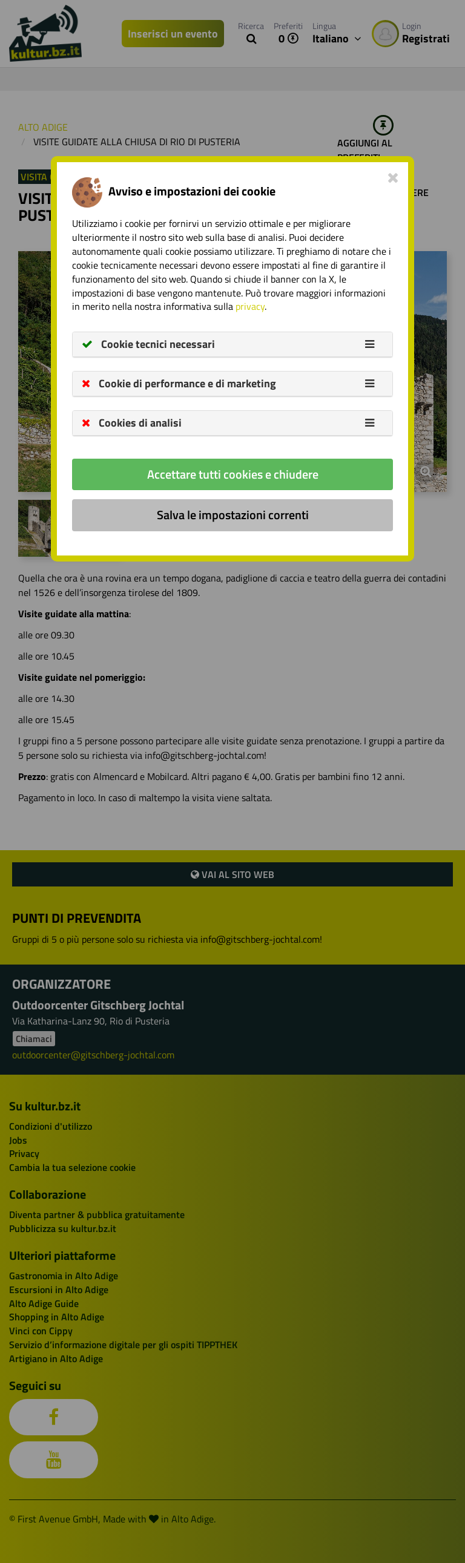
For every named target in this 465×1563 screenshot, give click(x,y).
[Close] (393, 177)
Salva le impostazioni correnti (233, 514)
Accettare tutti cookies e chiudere (232, 474)
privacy (250, 306)
